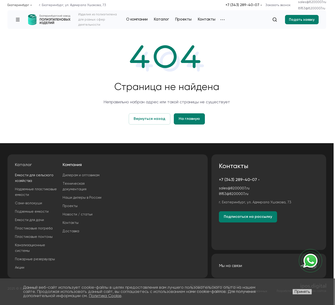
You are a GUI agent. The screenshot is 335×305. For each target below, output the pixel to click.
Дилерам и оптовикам (81, 175)
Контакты (70, 223)
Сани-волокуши (28, 203)
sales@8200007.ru (312, 2)
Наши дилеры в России (82, 197)
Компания (72, 165)
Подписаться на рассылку (248, 217)
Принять (302, 292)
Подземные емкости (32, 211)
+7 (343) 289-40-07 (242, 5)
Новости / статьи (78, 214)
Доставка (71, 231)
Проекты (70, 206)
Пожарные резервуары (35, 259)
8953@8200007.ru (311, 8)
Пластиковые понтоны (34, 237)
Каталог (23, 165)
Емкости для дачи (29, 220)
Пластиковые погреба (34, 228)
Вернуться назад (149, 119)
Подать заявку (302, 19)
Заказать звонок (278, 5)
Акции (19, 267)
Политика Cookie (105, 296)
